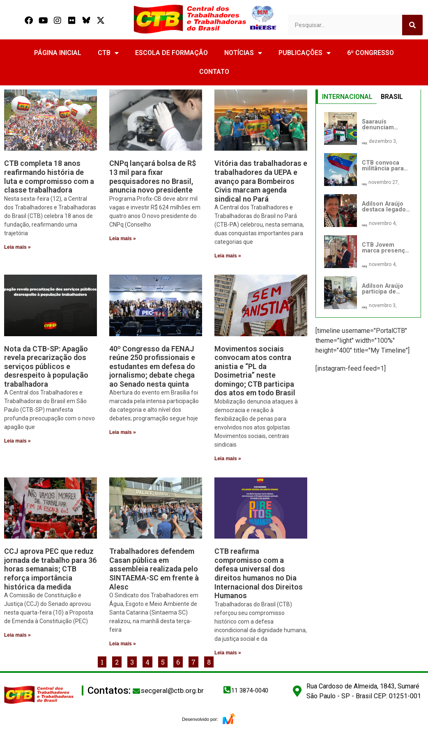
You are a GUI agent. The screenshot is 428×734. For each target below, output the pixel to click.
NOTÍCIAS (243, 53)
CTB (108, 53)
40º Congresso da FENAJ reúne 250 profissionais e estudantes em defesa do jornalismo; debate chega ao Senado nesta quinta (152, 366)
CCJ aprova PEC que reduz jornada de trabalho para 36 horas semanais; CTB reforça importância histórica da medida (50, 569)
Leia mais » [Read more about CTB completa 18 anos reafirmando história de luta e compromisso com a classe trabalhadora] (17, 247)
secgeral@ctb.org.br (172, 690)
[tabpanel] (368, 210)
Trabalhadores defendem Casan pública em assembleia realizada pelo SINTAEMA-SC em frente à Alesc (154, 569)
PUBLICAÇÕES (304, 53)
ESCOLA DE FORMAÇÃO (171, 53)
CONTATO (214, 72)
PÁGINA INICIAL (57, 53)
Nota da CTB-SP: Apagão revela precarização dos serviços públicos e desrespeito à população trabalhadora (46, 366)
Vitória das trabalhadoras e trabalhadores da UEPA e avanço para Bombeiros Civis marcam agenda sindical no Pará (260, 181)
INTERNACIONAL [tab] (347, 97)
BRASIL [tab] (392, 97)
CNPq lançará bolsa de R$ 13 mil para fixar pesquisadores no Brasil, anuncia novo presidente (152, 176)
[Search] (412, 25)
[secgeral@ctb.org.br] (136, 691)
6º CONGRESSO (370, 53)
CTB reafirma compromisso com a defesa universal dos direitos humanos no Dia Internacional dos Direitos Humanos (258, 573)
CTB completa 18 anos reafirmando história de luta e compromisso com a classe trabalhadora (49, 176)
